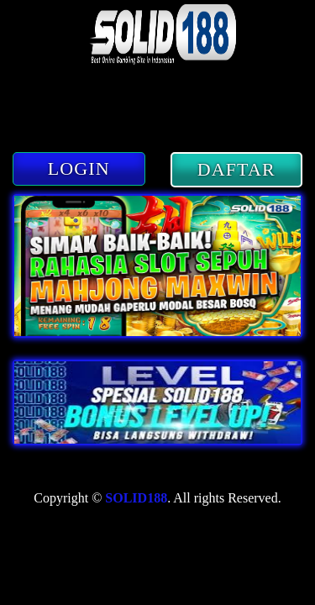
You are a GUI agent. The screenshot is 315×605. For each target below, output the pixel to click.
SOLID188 (136, 498)
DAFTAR (236, 169)
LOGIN (79, 168)
